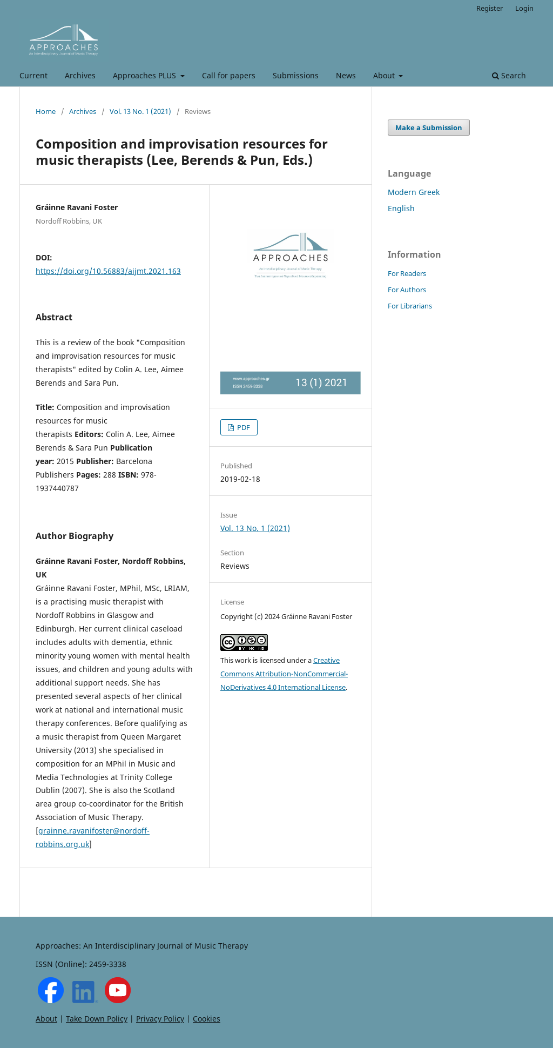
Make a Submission (428, 127)
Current (33, 75)
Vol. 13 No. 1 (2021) (140, 111)
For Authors (407, 289)
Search (509, 75)
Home (46, 111)
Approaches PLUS (145, 75)
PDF (242, 427)
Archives (80, 75)
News (346, 75)
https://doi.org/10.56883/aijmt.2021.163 (108, 271)
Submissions (296, 75)
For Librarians (410, 306)
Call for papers (228, 75)
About (385, 75)
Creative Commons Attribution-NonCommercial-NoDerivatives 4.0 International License (284, 673)
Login (524, 8)
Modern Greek (414, 192)
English (401, 208)
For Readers (407, 273)
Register (489, 8)
